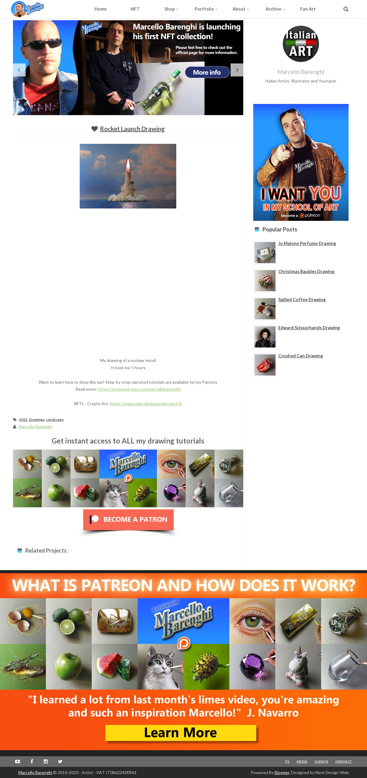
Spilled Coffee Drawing (302, 299)
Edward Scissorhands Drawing (309, 327)
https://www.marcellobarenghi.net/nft (146, 403)
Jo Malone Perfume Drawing (307, 243)
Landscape (55, 419)
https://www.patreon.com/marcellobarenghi (139, 389)
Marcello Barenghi (35, 772)
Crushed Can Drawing (300, 355)
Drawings (37, 419)
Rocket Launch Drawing (132, 128)
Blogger (282, 772)
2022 (23, 419)
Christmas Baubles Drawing (306, 271)
